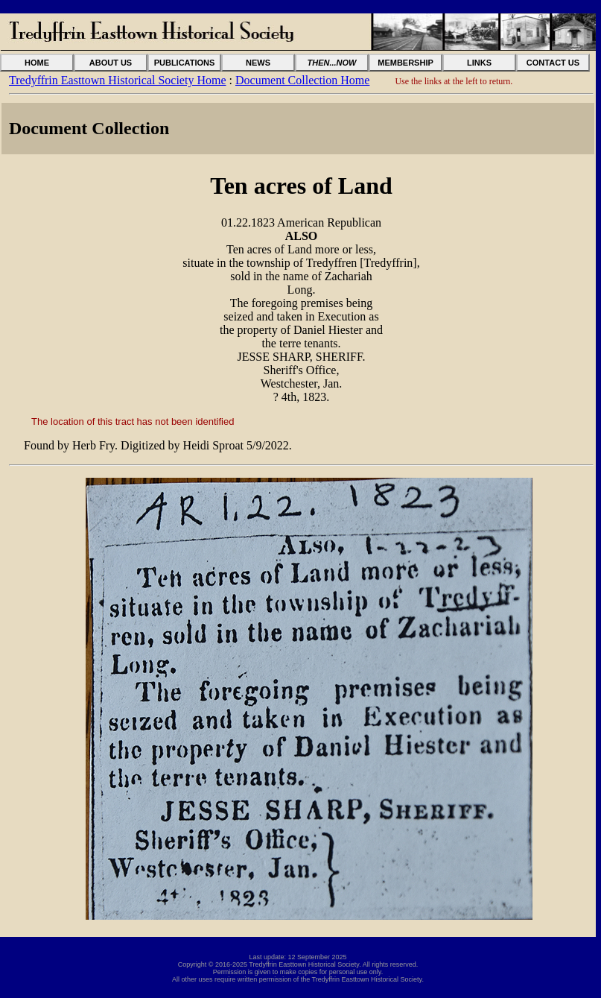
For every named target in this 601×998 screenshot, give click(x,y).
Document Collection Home (302, 80)
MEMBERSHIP (405, 62)
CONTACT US (553, 62)
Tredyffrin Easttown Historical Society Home (117, 80)
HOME (37, 62)
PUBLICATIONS (184, 62)
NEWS (258, 62)
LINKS (479, 62)
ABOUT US (110, 62)
